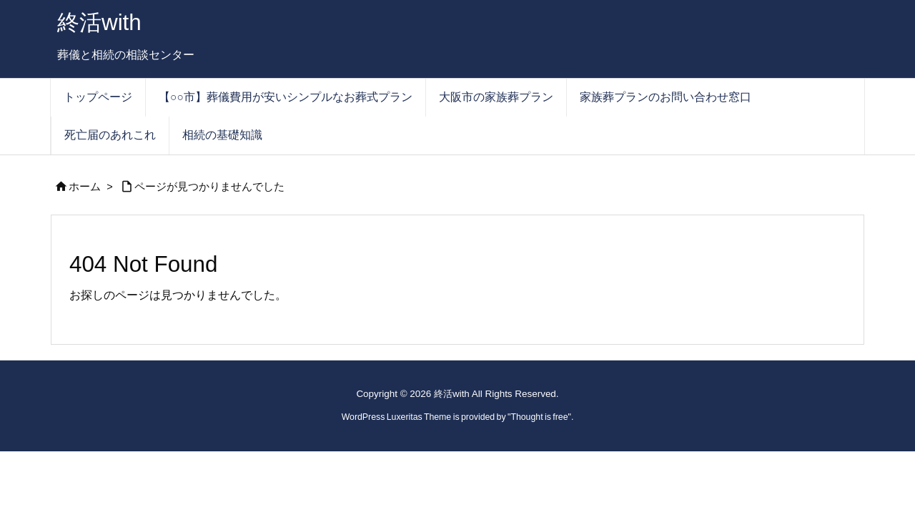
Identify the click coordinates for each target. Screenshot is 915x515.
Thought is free (539, 417)
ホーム (85, 186)
